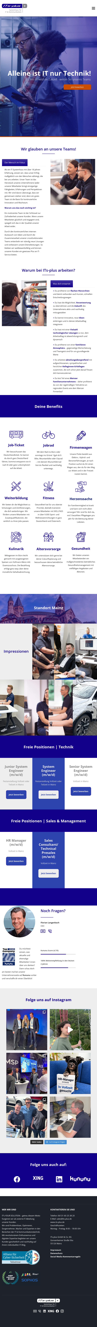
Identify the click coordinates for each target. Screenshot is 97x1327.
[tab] (15, 162)
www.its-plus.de (57, 1222)
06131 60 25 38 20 (66, 1215)
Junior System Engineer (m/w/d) (16, 770)
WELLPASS (58, 511)
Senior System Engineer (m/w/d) (80, 770)
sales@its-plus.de (64, 1218)
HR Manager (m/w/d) (16, 842)
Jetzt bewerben (16, 794)
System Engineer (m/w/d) (48, 770)
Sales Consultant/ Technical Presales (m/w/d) (48, 848)
